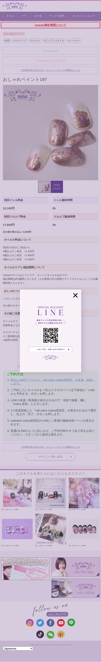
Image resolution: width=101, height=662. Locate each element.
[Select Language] (18, 648)
